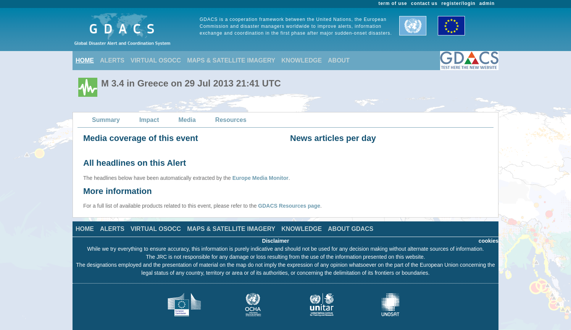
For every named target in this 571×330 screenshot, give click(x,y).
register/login (458, 3)
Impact (149, 120)
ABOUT (339, 60)
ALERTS (112, 60)
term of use (393, 3)
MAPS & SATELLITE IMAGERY (231, 60)
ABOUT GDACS (350, 229)
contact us (424, 3)
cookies (488, 241)
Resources (231, 120)
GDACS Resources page (289, 206)
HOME (85, 60)
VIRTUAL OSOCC (156, 60)
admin (487, 3)
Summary (106, 120)
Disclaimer (275, 241)
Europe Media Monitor (260, 178)
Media (187, 120)
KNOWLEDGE (301, 60)
